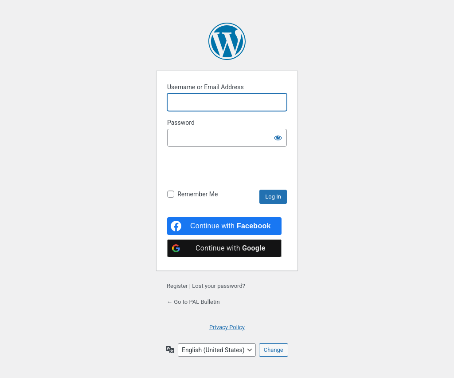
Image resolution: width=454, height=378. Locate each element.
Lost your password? (218, 286)
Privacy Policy (227, 327)
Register (177, 286)
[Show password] (278, 138)
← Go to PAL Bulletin (193, 301)
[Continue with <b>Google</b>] (224, 248)
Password (181, 122)
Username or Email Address (205, 87)
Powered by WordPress (227, 41)
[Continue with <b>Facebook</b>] (224, 226)
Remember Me (197, 194)
